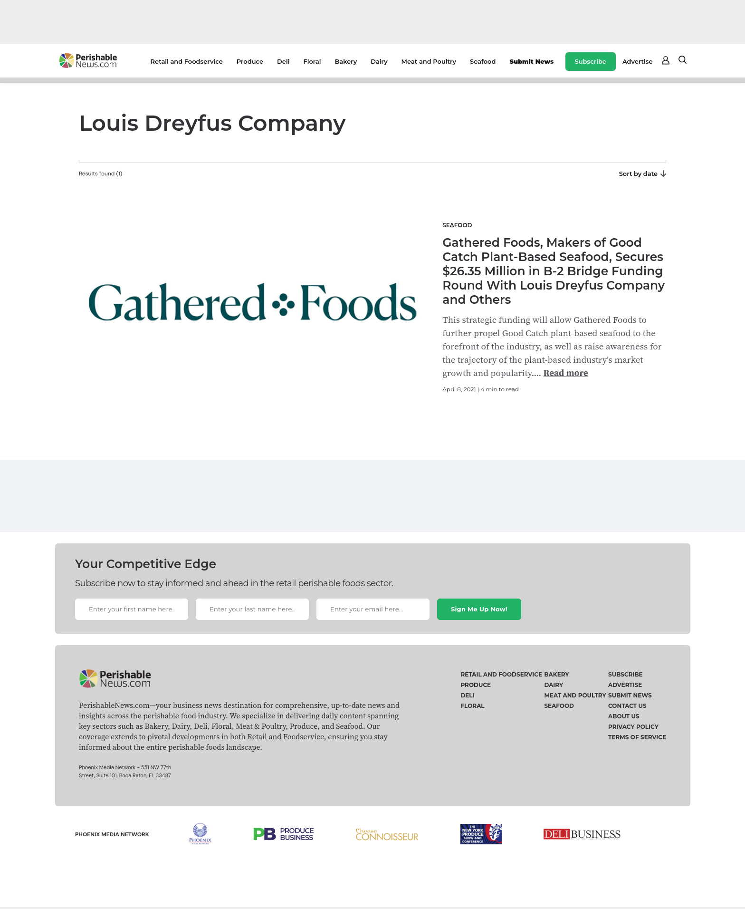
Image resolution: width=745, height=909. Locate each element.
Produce (250, 61)
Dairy (379, 61)
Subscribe (590, 61)
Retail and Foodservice (187, 61)
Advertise (637, 61)
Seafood (483, 61)
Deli (283, 61)
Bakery (345, 61)
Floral (312, 61)
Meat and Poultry (428, 61)
